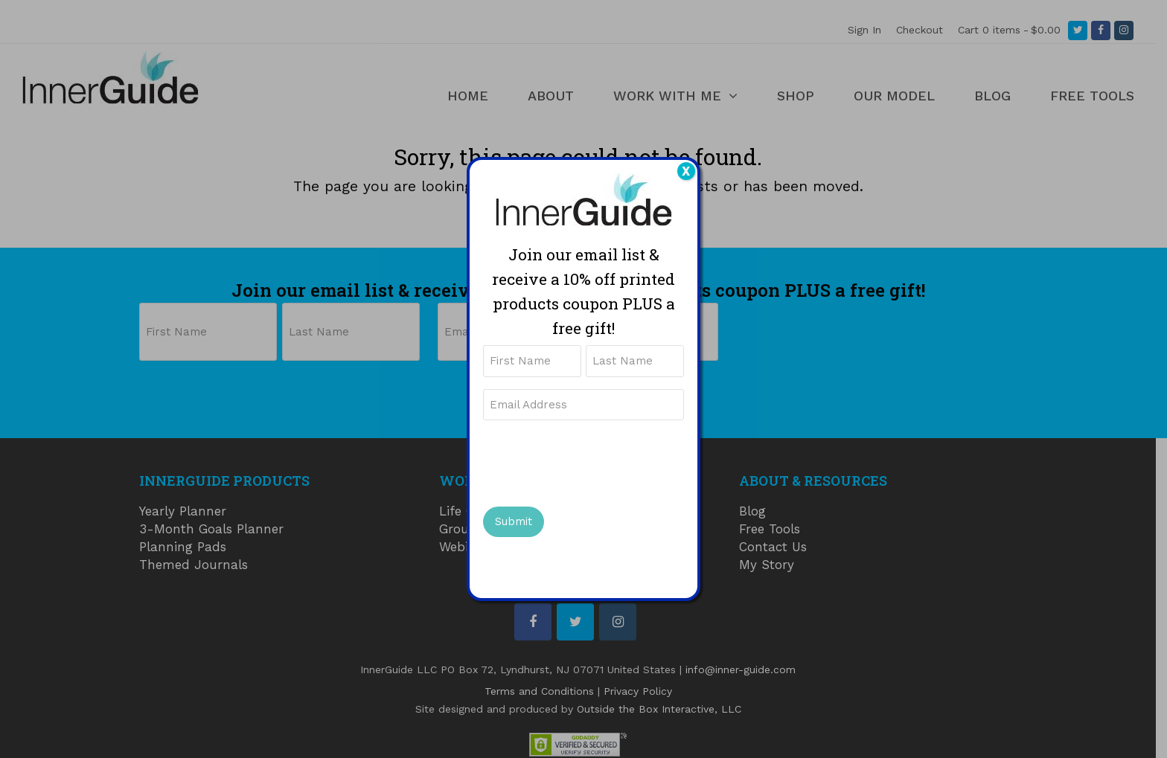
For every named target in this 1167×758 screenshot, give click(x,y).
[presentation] (596, 462)
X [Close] (686, 171)
